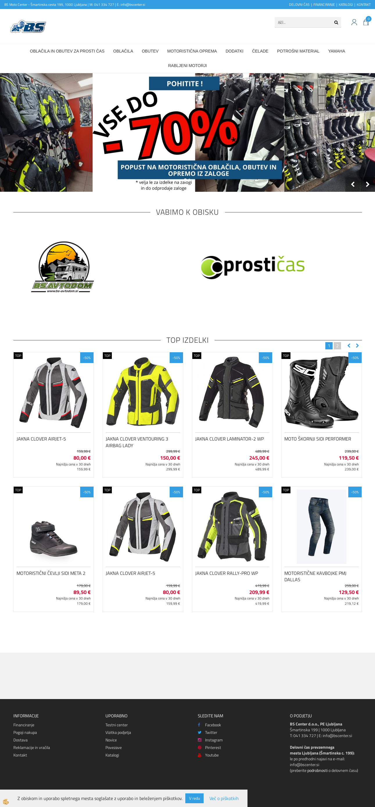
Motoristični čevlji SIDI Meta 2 (51, 573)
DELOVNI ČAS (299, 4)
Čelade (260, 51)
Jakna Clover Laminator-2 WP (229, 438)
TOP (18, 355)
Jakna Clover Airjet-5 (41, 438)
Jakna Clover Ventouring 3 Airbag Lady (137, 442)
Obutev (150, 51)
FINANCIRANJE (324, 4)
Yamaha (336, 51)
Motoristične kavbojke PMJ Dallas (315, 576)
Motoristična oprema (192, 51)
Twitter (207, 732)
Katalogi (112, 755)
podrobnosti (317, 770)
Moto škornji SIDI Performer (317, 438)
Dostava (20, 740)
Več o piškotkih (224, 798)
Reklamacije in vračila (31, 747)
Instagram (210, 740)
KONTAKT (364, 4)
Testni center (116, 725)
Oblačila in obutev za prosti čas (67, 51)
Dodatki (234, 51)
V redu (194, 798)
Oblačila (123, 51)
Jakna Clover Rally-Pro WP (226, 573)
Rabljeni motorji (187, 65)
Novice (111, 740)
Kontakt (20, 755)
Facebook (209, 725)
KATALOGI (346, 4)
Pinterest (209, 747)
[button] (356, 346)
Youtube (208, 755)
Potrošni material (298, 51)
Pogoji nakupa (25, 732)
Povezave (113, 747)
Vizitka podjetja (118, 732)
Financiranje (23, 725)
